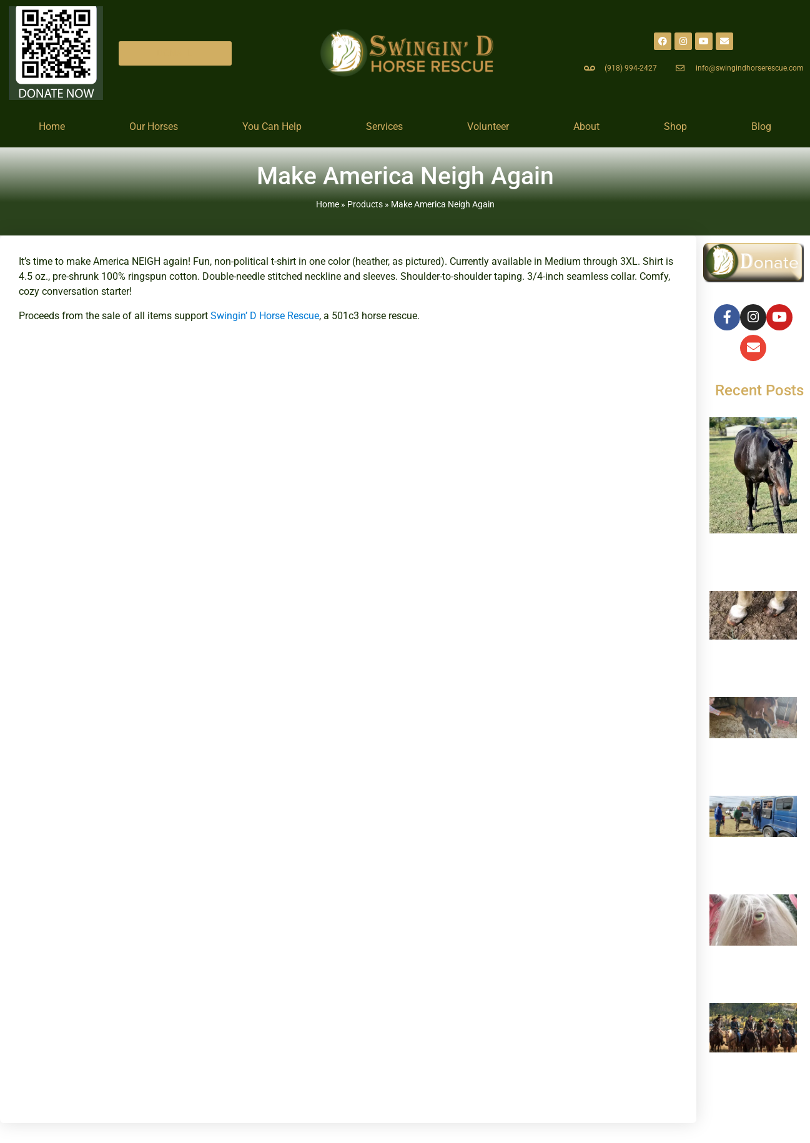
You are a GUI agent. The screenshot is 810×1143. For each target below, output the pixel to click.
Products (365, 204)
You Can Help (272, 126)
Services (384, 126)
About (586, 126)
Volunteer (488, 126)
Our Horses (153, 126)
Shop (675, 126)
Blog (761, 126)
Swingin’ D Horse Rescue (264, 316)
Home (52, 126)
